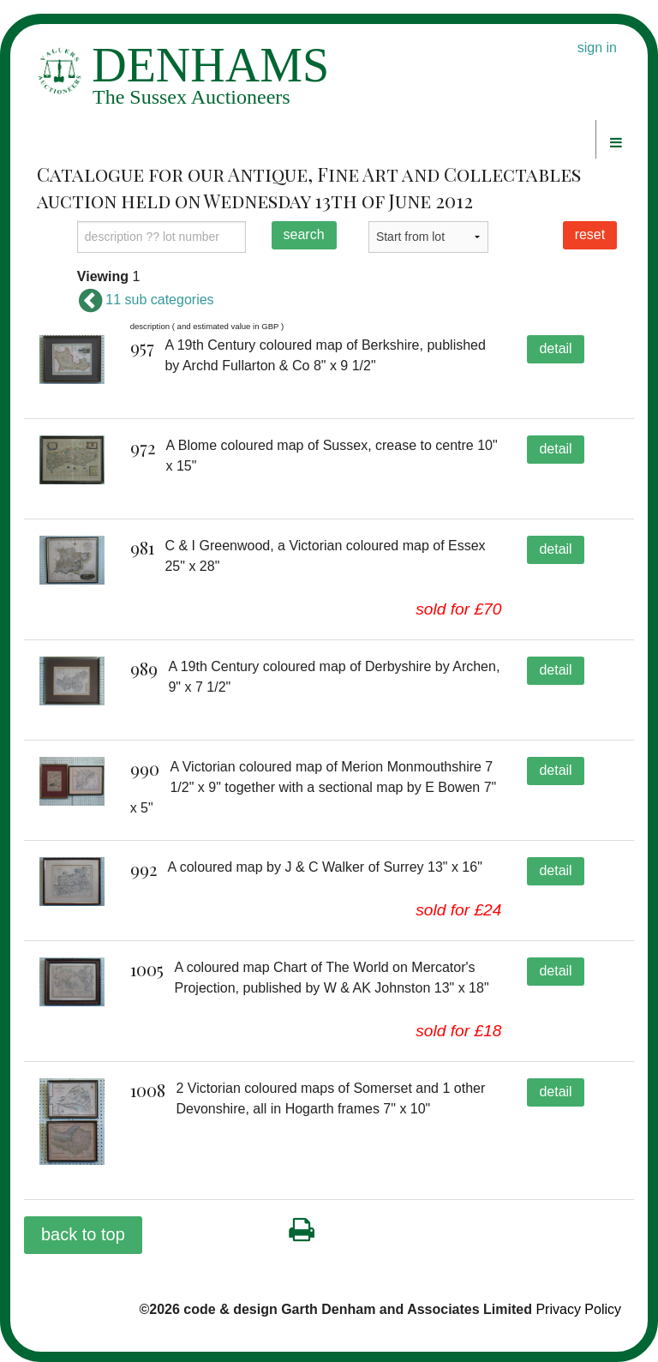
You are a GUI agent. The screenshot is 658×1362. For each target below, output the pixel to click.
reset (590, 234)
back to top (83, 1234)
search (304, 234)
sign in (597, 47)
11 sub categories (145, 299)
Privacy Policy (578, 1309)
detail (555, 348)
